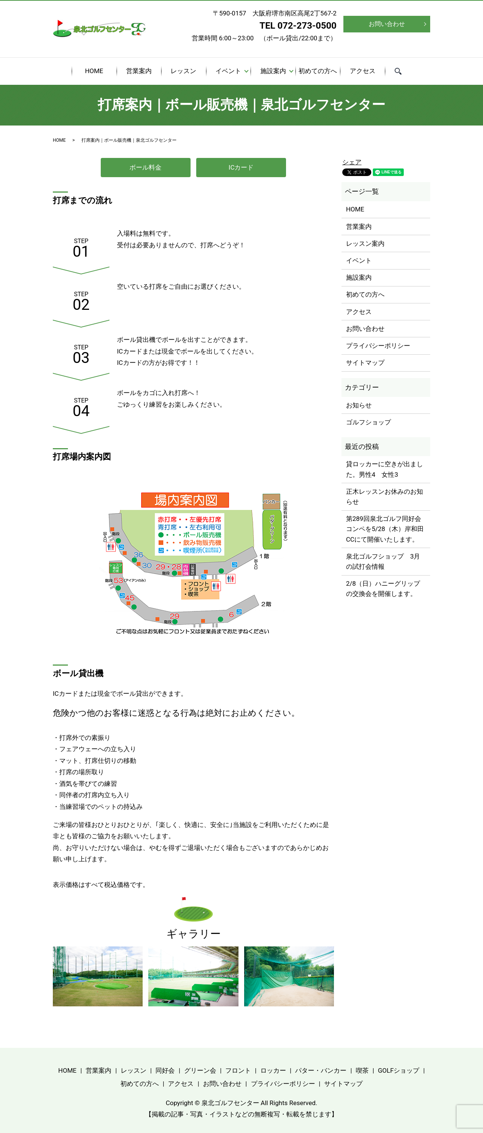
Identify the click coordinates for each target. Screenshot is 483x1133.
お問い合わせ (387, 24)
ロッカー (273, 1070)
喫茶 (362, 1070)
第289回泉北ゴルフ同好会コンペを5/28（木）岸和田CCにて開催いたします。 (385, 529)
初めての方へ (317, 71)
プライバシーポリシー (378, 345)
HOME (94, 71)
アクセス (362, 71)
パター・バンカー (320, 1070)
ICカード (241, 167)
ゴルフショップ (368, 422)
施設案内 (273, 71)
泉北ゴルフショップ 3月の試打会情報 (383, 561)
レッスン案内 (365, 243)
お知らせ (359, 405)
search (403, 72)
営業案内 (139, 71)
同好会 (165, 1070)
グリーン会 (200, 1070)
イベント (228, 71)
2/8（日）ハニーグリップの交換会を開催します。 (383, 588)
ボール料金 (145, 167)
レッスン (183, 71)
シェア (351, 162)
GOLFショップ (398, 1070)
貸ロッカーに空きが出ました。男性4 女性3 (384, 469)
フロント (238, 1070)
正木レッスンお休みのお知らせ (384, 496)
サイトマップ (365, 362)
